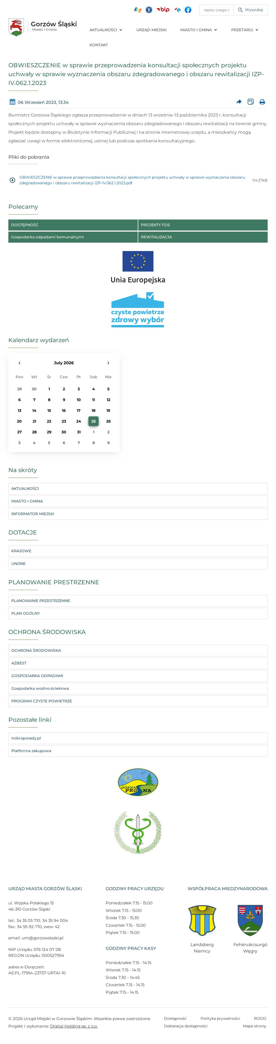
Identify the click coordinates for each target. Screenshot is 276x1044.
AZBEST (18, 663)
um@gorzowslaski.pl (42, 937)
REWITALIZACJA (156, 237)
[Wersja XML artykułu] (250, 102)
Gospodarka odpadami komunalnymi (47, 237)
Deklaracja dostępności (186, 1026)
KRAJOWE (21, 550)
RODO (260, 1018)
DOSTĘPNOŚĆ (25, 224)
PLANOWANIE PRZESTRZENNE (40, 600)
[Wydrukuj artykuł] (262, 102)
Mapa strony (254, 1026)
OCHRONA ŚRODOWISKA (36, 650)
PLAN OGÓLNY (25, 613)
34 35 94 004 (55, 920)
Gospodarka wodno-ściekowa (40, 688)
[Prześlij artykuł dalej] (239, 102)
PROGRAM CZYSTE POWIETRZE (41, 701)
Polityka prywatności (220, 1018)
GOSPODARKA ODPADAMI (37, 675)
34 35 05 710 (28, 920)
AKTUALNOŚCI (106, 29)
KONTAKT (98, 45)
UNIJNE (18, 563)
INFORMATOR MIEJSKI (32, 513)
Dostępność (175, 1018)
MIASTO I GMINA (199, 29)
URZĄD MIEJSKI (151, 29)
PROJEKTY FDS (155, 224)
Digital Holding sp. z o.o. (74, 1026)
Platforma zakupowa (31, 750)
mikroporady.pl (26, 738)
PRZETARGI (245, 29)
